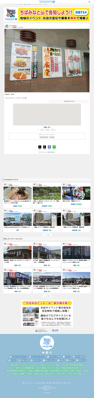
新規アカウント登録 (44, 137)
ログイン (52, 137)
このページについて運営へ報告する (47, 152)
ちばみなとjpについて (28, 383)
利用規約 (49, 383)
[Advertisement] (47, 165)
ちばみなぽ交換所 (40, 383)
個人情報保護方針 (58, 383)
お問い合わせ (67, 383)
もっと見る (47, 234)
